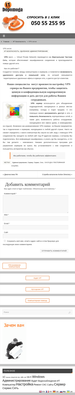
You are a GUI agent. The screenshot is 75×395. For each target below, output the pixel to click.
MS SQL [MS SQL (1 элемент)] (17, 377)
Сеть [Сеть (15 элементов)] (15, 388)
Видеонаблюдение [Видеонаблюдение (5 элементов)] (47, 381)
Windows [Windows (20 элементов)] (38, 376)
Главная (6, 41)
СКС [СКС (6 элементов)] (44, 384)
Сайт (6, 232)
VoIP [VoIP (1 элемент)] (25, 377)
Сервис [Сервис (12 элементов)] (7, 388)
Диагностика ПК (10, 174)
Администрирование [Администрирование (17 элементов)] (16, 380)
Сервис (36, 162)
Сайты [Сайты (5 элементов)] (50, 385)
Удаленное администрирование (34, 51)
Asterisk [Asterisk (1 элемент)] (8, 377)
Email (7, 223)
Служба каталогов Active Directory (57, 174)
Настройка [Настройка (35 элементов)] (24, 384)
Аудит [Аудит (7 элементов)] (34, 380)
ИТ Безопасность (19, 41)
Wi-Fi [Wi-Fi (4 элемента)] (29, 377)
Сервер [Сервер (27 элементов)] (59, 384)
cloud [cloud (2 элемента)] (13, 377)
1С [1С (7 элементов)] (3, 377)
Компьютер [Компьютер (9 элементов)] (8, 384)
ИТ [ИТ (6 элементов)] (58, 381)
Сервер (30, 162)
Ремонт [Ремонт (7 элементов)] (38, 384)
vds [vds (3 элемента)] (22, 377)
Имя (6, 215)
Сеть (41, 162)
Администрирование (19, 162)
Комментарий (10, 194)
